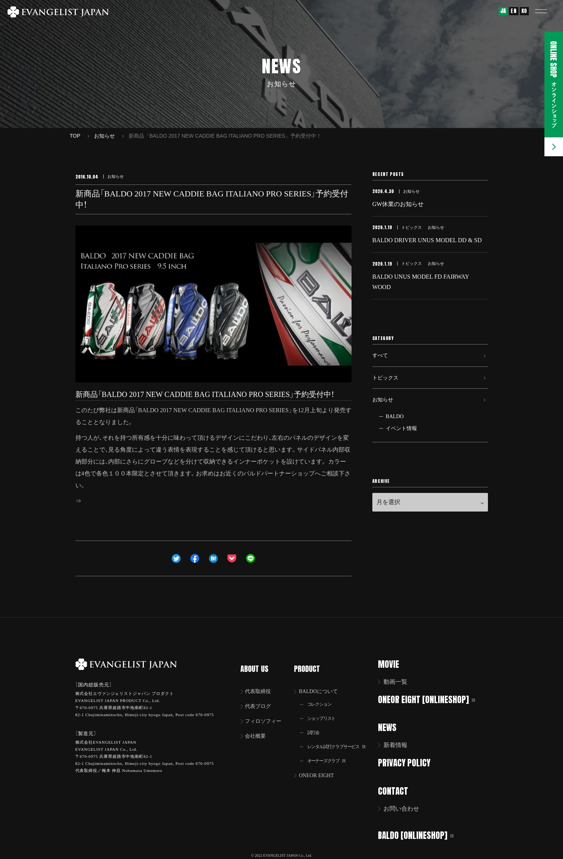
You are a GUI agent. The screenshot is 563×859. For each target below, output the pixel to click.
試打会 (315, 725)
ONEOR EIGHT (320, 770)
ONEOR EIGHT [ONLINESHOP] (431, 699)
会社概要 (257, 728)
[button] (546, 11)
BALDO (395, 435)
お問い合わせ (406, 807)
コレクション (322, 695)
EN (514, 11)
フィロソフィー (266, 713)
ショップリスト (324, 710)
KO (524, 11)
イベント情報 (401, 447)
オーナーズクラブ (330, 755)
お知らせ (384, 417)
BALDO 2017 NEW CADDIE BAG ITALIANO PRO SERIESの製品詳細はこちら (185, 501)
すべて (381, 365)
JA (503, 11)
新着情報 (400, 744)
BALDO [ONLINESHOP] (420, 833)
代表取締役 (260, 682)
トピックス (387, 391)
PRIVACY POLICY (409, 762)
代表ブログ (260, 697)
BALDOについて (322, 682)
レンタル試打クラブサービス (341, 740)
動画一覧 (400, 682)
